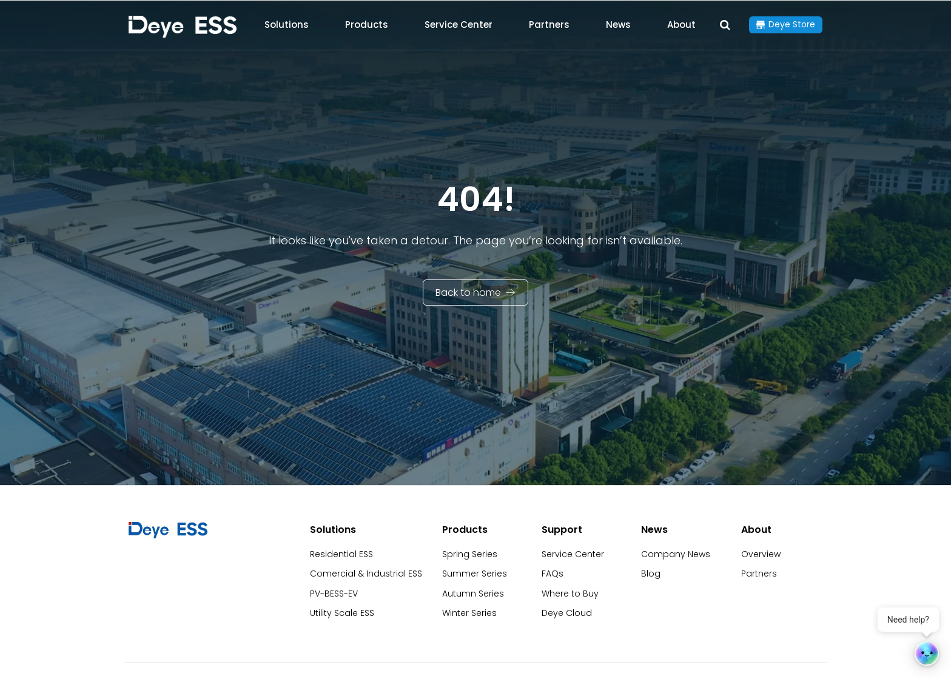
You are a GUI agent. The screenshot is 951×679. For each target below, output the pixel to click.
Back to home (468, 292)
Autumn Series (473, 593)
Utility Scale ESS (342, 613)
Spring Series (469, 554)
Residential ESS (341, 554)
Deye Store (791, 24)
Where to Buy (570, 593)
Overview (761, 554)
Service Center (458, 24)
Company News (675, 554)
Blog (650, 573)
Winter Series (469, 613)
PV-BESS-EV (334, 593)
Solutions (286, 24)
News (618, 24)
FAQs (552, 573)
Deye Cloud (567, 613)
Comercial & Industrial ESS (366, 573)
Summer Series (474, 573)
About (681, 24)
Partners (549, 24)
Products (366, 24)
